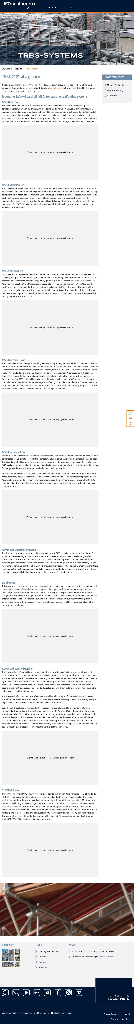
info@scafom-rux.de (61, 1013)
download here (57, 88)
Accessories (112, 96)
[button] (4, 39)
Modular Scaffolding (116, 85)
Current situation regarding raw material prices (92, 957)
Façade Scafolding (115, 91)
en (68, 8)
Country (50, 8)
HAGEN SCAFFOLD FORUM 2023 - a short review (93, 952)
